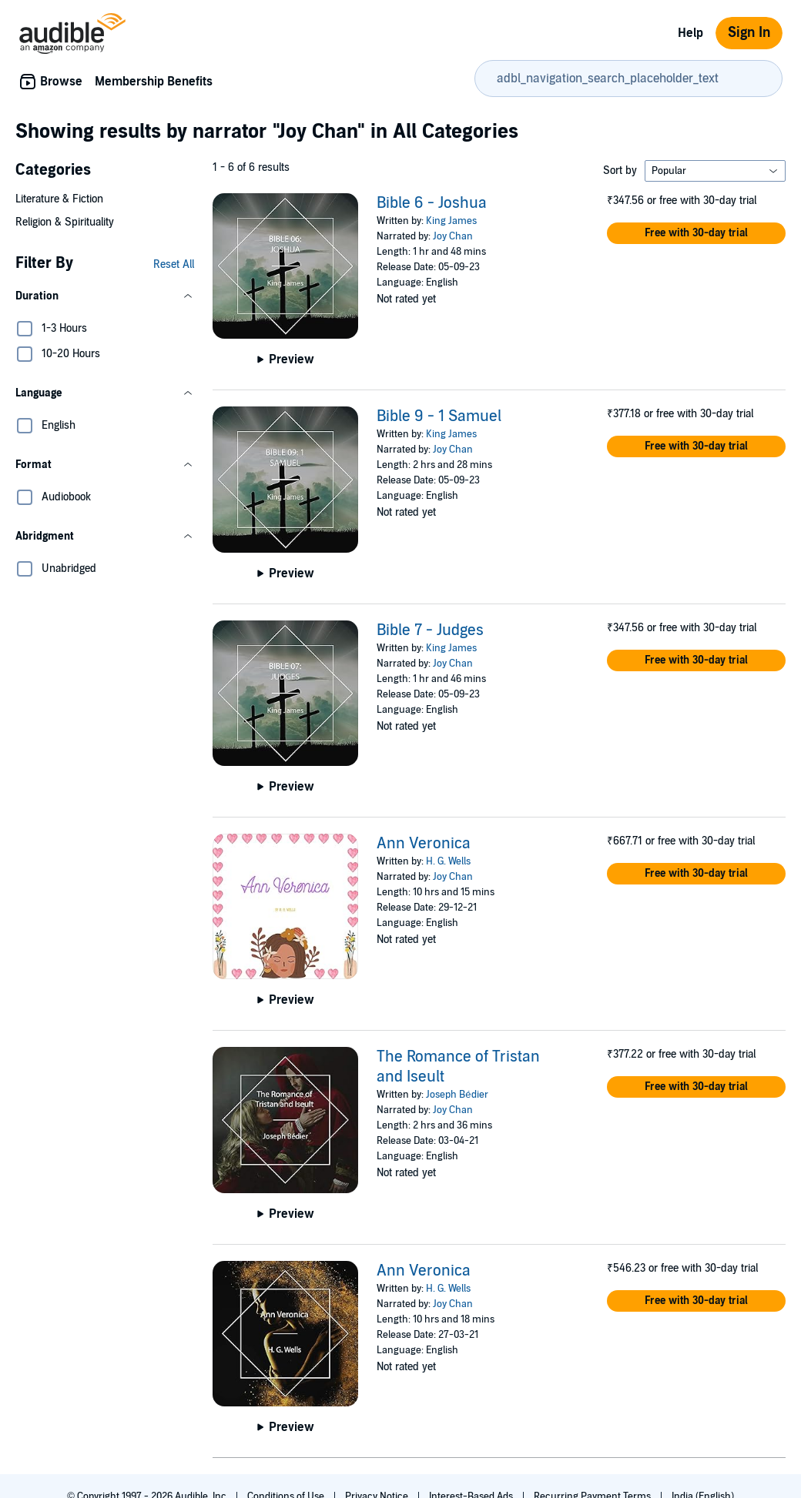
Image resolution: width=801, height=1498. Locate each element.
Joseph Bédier (457, 1094)
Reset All (173, 264)
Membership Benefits (154, 81)
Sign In (749, 33)
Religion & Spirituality (64, 222)
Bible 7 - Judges (430, 630)
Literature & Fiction (59, 199)
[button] (104, 296)
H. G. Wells (448, 861)
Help (690, 33)
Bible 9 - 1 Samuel (439, 416)
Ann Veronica (424, 843)
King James (451, 221)
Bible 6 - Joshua (432, 203)
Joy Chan (453, 236)
